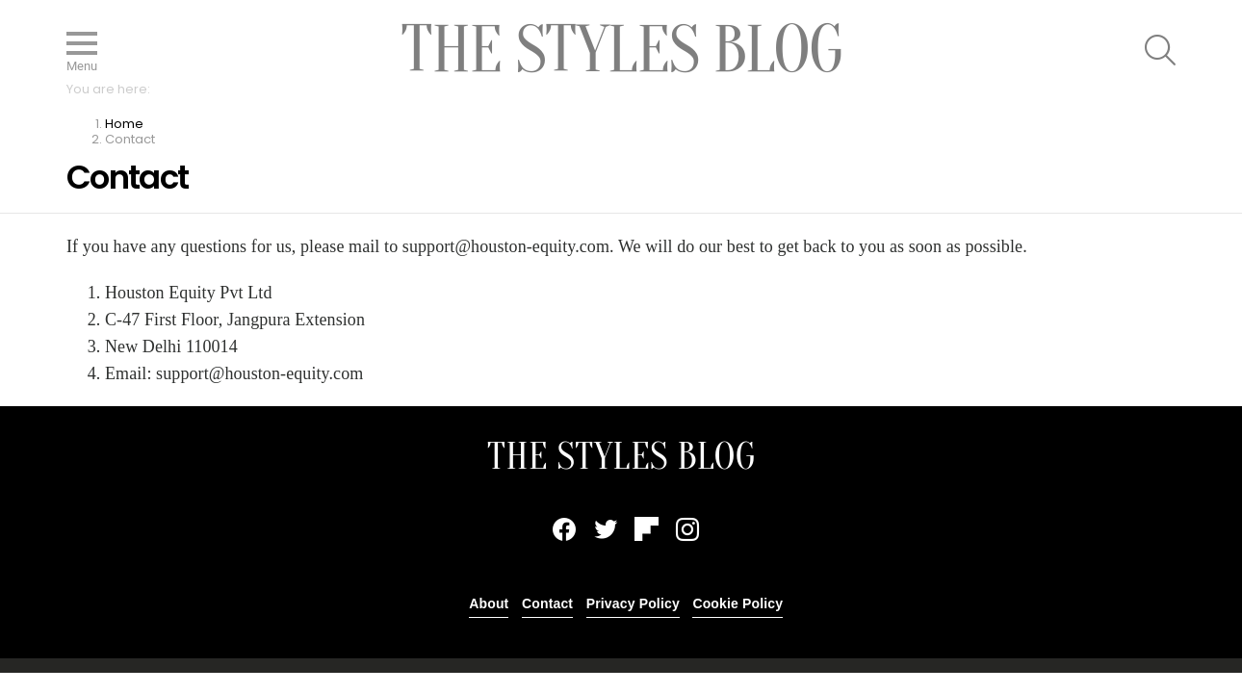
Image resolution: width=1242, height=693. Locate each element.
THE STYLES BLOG (620, 456)
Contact (547, 603)
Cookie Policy (737, 603)
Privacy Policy (633, 603)
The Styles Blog (621, 50)
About (488, 603)
